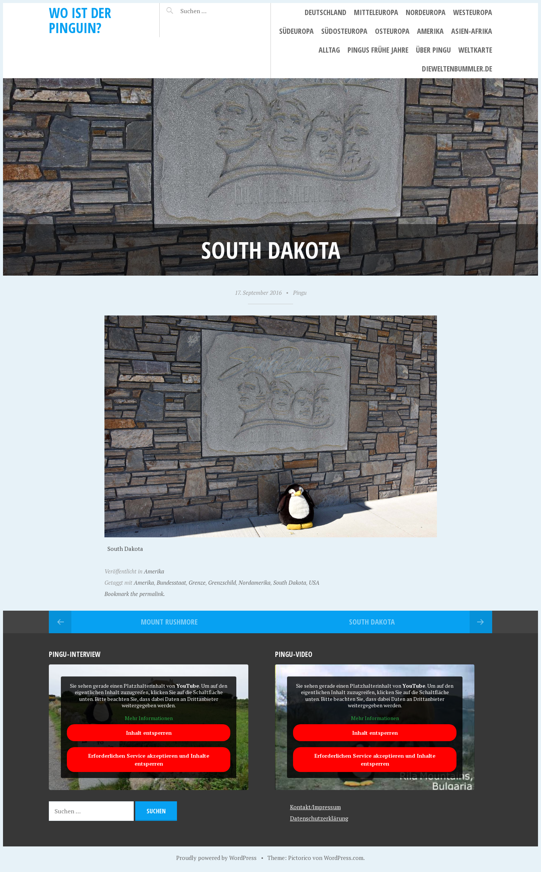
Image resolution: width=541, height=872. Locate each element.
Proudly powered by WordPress (216, 857)
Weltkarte (475, 50)
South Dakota (289, 582)
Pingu (300, 292)
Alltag (329, 50)
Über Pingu (433, 50)
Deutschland (325, 12)
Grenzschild (222, 582)
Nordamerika (254, 582)
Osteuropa (392, 31)
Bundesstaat (171, 582)
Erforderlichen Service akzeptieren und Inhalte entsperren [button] (148, 759)
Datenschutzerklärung (319, 818)
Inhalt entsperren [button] (149, 732)
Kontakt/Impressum (315, 807)
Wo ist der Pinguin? (80, 20)
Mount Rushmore (169, 622)
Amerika (430, 31)
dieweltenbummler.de (457, 69)
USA (314, 582)
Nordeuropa (426, 12)
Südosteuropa (344, 31)
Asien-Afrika (471, 31)
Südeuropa (296, 31)
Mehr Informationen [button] (149, 717)
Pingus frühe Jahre (378, 50)
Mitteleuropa (376, 12)
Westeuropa (472, 12)
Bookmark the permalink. (134, 594)
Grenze (197, 582)
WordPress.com (343, 857)
